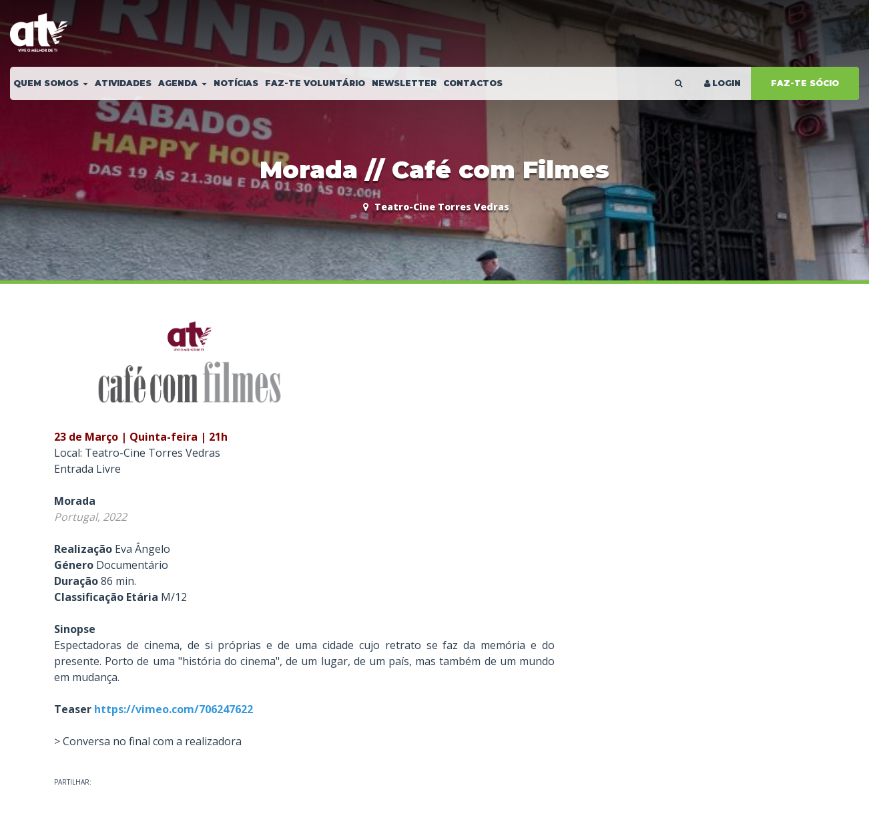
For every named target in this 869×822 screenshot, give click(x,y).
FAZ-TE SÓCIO (805, 83)
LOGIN (721, 83)
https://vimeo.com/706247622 (173, 709)
